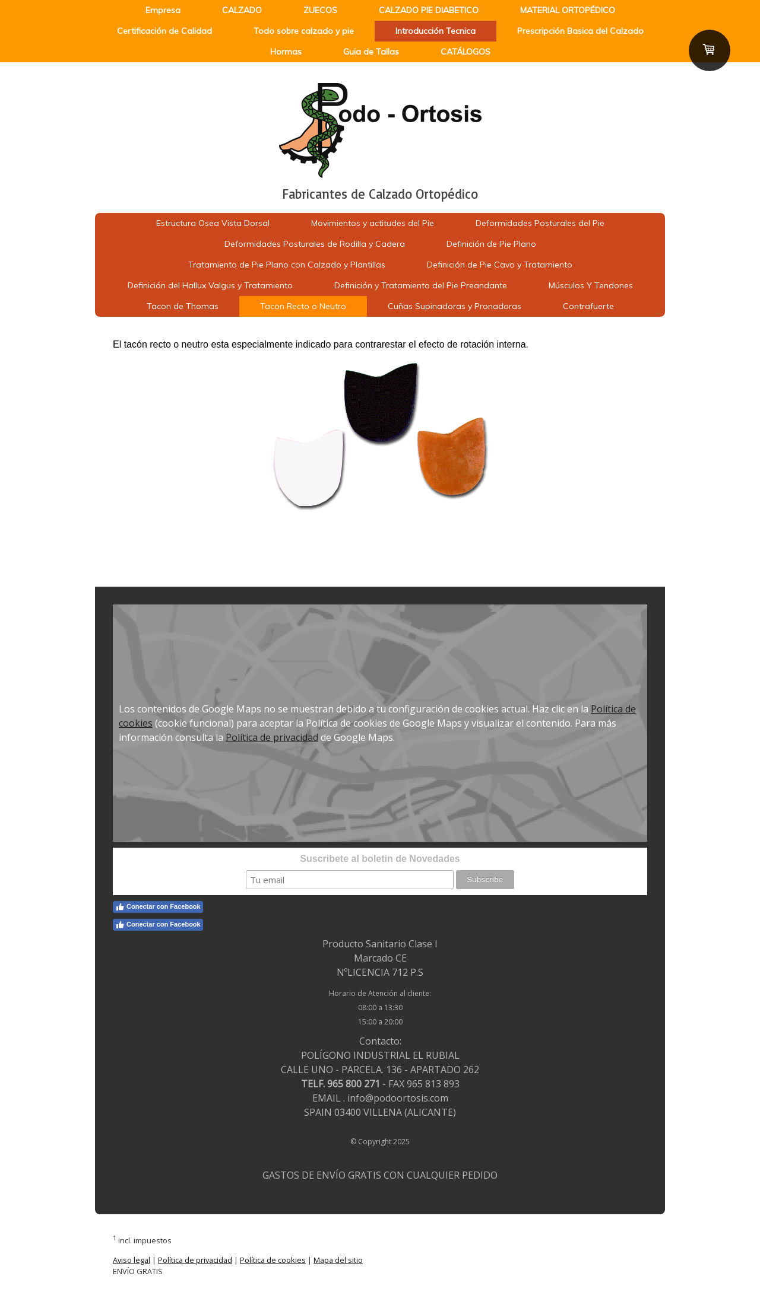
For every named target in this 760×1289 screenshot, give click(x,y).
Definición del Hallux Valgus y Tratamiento (210, 285)
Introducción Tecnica (435, 31)
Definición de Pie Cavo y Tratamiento (499, 264)
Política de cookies (273, 1260)
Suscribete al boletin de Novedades (380, 859)
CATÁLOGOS (465, 51)
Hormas (286, 51)
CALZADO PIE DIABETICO (429, 10)
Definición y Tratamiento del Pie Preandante (420, 285)
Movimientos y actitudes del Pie (372, 223)
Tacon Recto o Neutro (303, 306)
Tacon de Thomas (182, 306)
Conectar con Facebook (158, 907)
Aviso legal (131, 1260)
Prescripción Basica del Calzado (580, 31)
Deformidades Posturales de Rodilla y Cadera (314, 243)
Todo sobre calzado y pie (304, 31)
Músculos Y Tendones (591, 285)
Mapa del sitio (338, 1260)
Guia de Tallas (371, 51)
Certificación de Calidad (164, 31)
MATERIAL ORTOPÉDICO (567, 10)
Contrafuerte (588, 306)
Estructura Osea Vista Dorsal (213, 223)
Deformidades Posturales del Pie (540, 223)
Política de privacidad (272, 737)
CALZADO (242, 10)
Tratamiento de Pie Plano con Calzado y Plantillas (286, 264)
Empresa (162, 10)
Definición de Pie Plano (491, 243)
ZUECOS (320, 10)
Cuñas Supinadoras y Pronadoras (454, 306)
